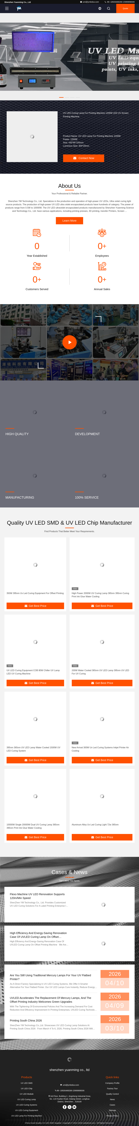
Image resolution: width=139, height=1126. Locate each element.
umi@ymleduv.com (89, 2)
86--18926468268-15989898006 (119, 2)
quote (125, 8)
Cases (112, 1105)
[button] (61, 97)
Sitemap (112, 1110)
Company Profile (112, 1083)
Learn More (69, 220)
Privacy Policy (112, 1116)
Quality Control (112, 1094)
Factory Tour (112, 1088)
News (112, 1099)
